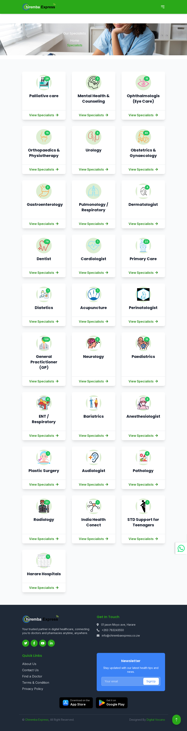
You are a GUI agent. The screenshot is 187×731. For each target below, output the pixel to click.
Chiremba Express (37, 719)
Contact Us (30, 670)
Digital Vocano (156, 719)
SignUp (151, 681)
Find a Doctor (32, 676)
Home (74, 40)
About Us (29, 664)
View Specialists (43, 115)
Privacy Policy (32, 689)
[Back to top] (176, 720)
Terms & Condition (35, 682)
